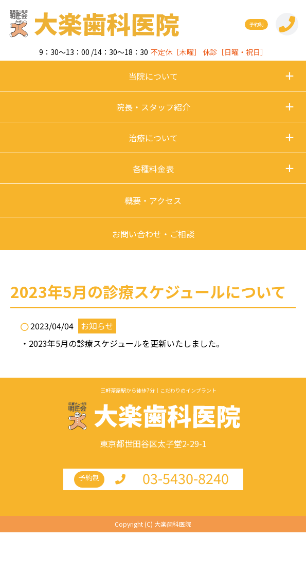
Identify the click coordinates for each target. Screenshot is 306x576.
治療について (153, 138)
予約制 (256, 24)
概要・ (153, 200)
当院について (153, 76)
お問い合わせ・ (153, 234)
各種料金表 (153, 168)
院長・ (153, 107)
